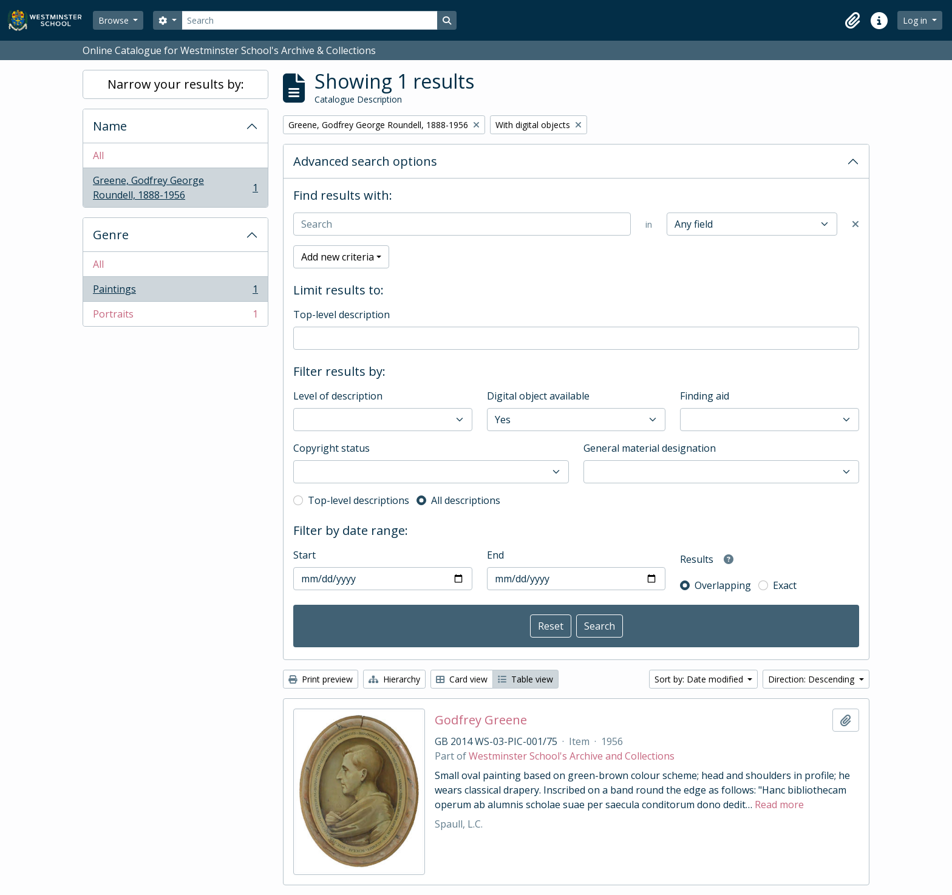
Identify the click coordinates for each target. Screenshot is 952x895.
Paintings (175, 292)
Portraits (175, 316)
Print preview (320, 679)
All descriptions (465, 500)
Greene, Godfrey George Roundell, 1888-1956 (175, 188)
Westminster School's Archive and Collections (572, 756)
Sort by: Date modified (700, 679)
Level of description (337, 396)
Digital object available (538, 396)
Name (110, 126)
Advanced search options (365, 161)
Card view (462, 679)
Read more (779, 804)
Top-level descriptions (358, 500)
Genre (111, 234)
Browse (114, 20)
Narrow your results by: (175, 84)
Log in (916, 20)
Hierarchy (394, 679)
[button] (852, 20)
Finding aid (704, 396)
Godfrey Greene (481, 720)
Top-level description (341, 314)
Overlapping (723, 585)
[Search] (310, 20)
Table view (525, 679)
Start (304, 555)
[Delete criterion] (855, 224)
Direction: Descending (812, 679)
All (98, 155)
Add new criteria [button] (337, 257)
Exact (785, 585)
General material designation (649, 448)
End (495, 555)
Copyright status (331, 448)
